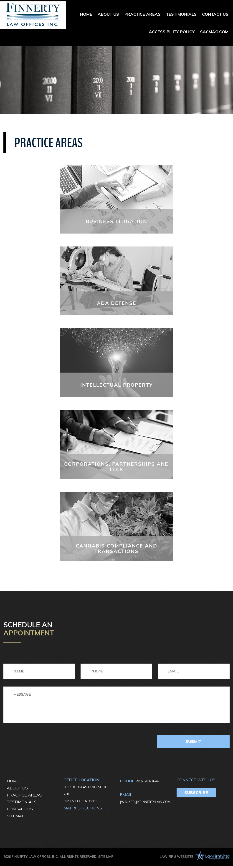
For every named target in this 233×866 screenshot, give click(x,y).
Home (86, 14)
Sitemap (16, 816)
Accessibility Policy (172, 31)
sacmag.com (214, 31)
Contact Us (215, 14)
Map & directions (82, 808)
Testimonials (181, 14)
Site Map (105, 857)
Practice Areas (142, 14)
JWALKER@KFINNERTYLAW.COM (145, 802)
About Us (108, 14)
